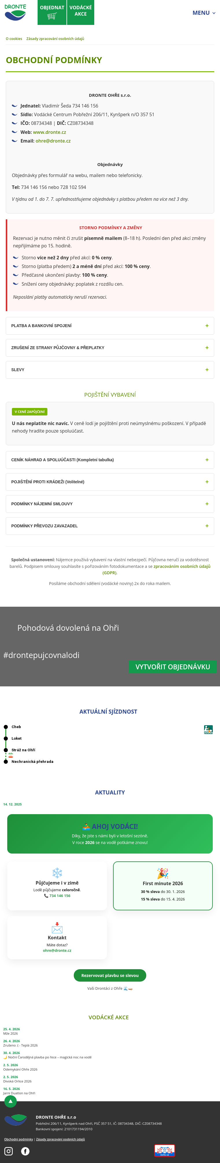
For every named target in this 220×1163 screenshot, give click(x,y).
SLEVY (18, 369)
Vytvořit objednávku (173, 666)
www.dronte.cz (49, 132)
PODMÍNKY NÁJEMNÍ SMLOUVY (44, 504)
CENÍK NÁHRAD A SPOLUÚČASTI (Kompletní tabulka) (66, 459)
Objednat (52, 12)
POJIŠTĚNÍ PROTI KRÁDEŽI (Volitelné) (50, 482)
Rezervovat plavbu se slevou (109, 975)
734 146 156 (59, 895)
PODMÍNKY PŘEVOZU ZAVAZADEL (46, 526)
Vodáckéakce (81, 10)
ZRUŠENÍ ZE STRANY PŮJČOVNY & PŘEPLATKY (61, 347)
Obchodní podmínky (18, 1139)
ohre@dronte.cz (53, 141)
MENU (201, 13)
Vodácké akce (109, 1017)
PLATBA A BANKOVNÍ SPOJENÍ (43, 325)
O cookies (14, 38)
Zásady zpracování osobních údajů (55, 38)
